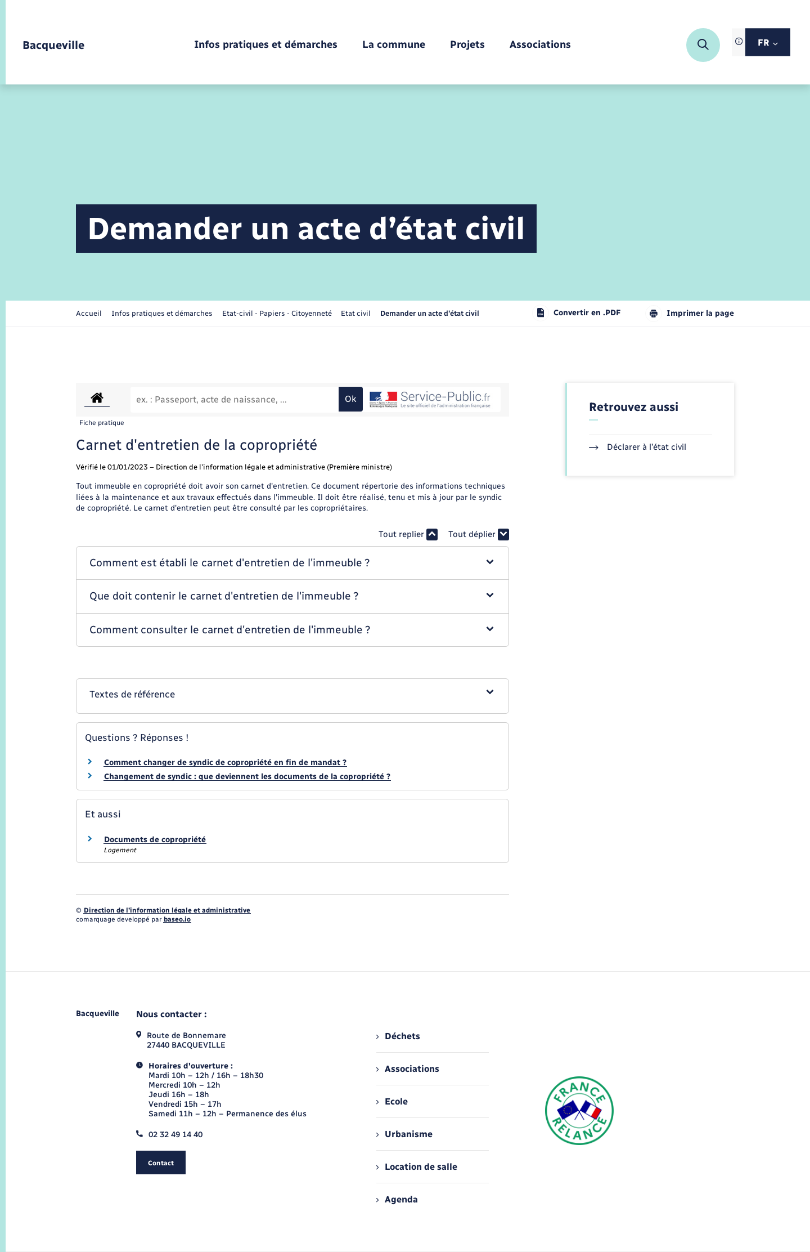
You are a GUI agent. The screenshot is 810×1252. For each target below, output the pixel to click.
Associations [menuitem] (407, 1068)
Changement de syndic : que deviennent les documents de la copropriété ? (247, 776)
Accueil (89, 313)
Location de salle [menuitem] (416, 1166)
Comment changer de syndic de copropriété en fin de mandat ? (225, 762)
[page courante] (429, 313)
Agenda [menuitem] (397, 1199)
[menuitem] (266, 45)
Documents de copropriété (155, 839)
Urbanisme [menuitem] (404, 1134)
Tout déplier (478, 534)
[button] (293, 563)
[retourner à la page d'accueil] (53, 45)
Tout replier (408, 534)
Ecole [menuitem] (392, 1101)
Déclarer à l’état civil (637, 447)
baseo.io (177, 919)
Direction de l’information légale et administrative (167, 910)
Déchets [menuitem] (398, 1036)
